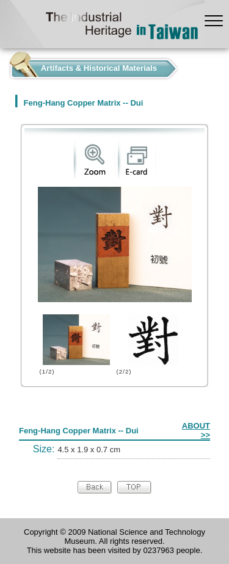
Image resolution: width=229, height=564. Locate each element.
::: (3, 65)
